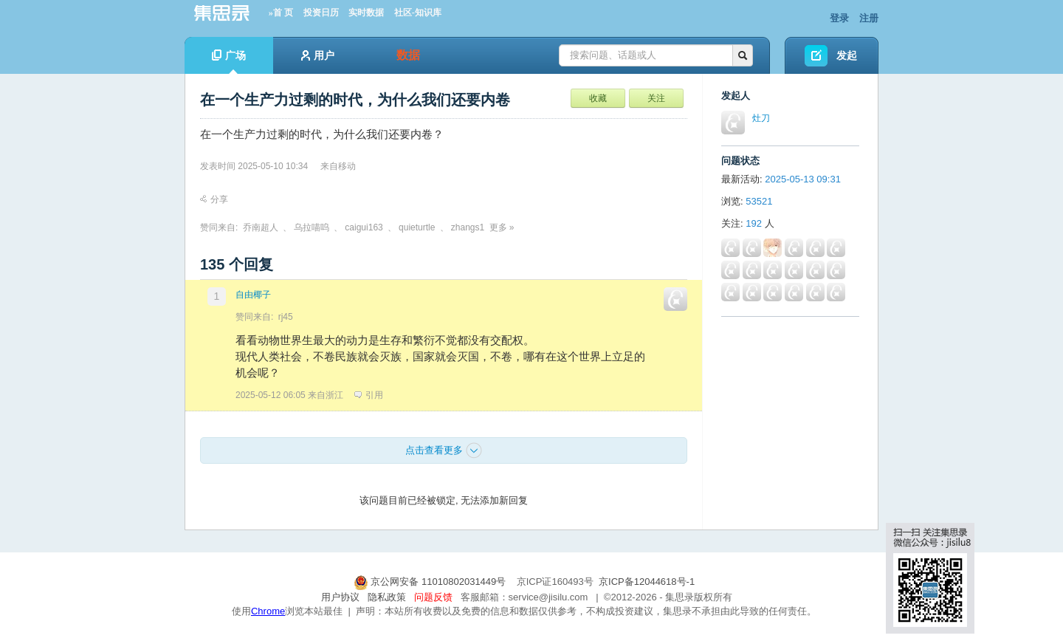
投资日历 (321, 12)
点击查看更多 (443, 450)
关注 (656, 98)
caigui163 (363, 227)
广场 (229, 61)
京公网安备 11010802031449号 (431, 581)
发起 (846, 55)
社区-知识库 (417, 12)
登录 (839, 18)
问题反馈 (433, 597)
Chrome (268, 611)
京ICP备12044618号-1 (647, 581)
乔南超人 (260, 227)
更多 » (502, 227)
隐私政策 (387, 597)
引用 (368, 395)
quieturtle (417, 227)
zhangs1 (467, 227)
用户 (317, 55)
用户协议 (340, 597)
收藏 (598, 98)
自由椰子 (253, 294)
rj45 (285, 317)
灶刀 (761, 118)
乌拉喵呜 (311, 227)
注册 (868, 18)
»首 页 (281, 12)
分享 (214, 199)
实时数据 (366, 12)
